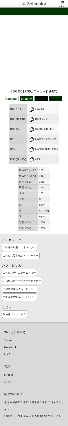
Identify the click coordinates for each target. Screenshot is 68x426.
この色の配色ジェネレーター (19, 247)
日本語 (8, 381)
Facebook (10, 347)
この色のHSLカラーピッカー (19, 272)
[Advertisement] (34, 52)
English (9, 374)
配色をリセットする (14, 314)
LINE (7, 354)
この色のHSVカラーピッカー (19, 288)
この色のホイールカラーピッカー (22, 280)
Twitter (8, 340)
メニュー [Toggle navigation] (62, 4)
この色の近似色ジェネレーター (20, 255)
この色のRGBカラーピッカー (19, 297)
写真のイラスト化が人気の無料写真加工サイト (32, 416)
